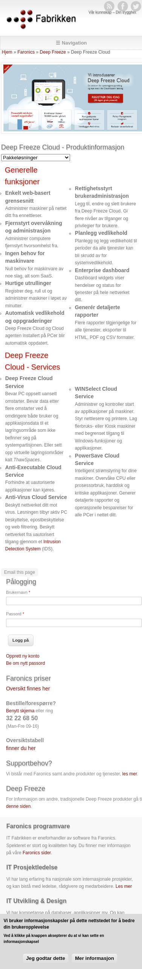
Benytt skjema (20, 710)
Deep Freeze (53, 52)
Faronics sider (37, 852)
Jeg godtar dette (45, 963)
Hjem (7, 52)
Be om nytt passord (25, 663)
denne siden (18, 806)
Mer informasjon (94, 963)
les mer (129, 773)
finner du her (21, 748)
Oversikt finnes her (28, 689)
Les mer (124, 886)
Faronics (26, 52)
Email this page (19, 572)
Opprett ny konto (23, 656)
